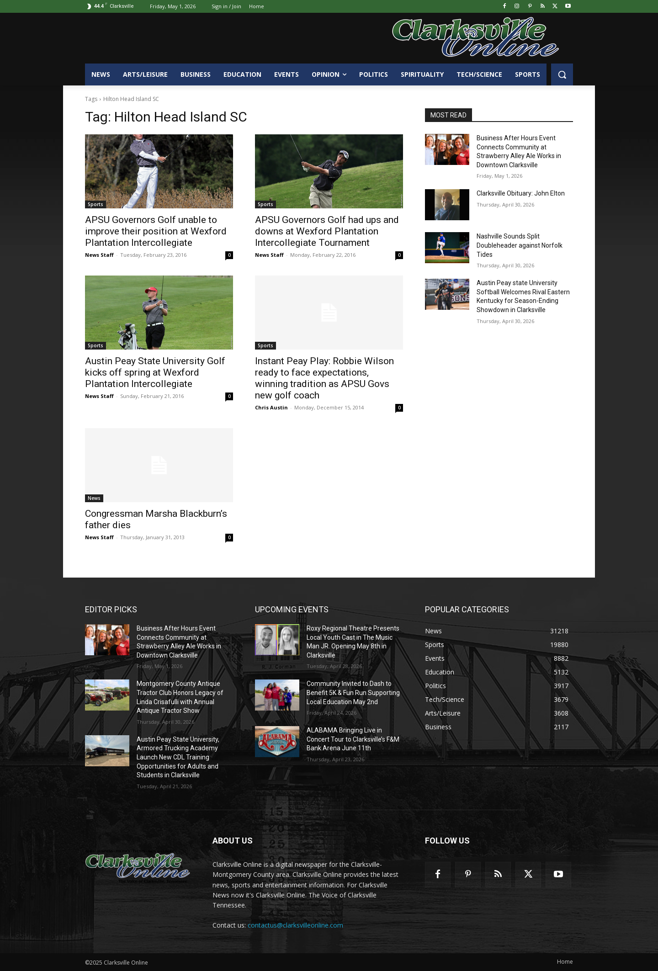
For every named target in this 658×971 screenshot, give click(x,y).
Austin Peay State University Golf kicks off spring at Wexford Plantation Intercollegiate (155, 372)
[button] (562, 74)
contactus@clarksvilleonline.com (295, 925)
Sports (95, 204)
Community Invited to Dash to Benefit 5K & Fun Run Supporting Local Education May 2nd (353, 692)
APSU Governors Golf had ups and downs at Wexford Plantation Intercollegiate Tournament (327, 231)
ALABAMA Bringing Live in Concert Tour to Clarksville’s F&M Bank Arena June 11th (353, 739)
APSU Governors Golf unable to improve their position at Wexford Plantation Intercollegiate (156, 231)
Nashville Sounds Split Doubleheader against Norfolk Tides (519, 245)
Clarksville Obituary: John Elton (521, 193)
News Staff (99, 254)
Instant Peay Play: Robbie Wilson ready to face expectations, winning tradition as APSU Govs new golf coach (324, 378)
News (94, 498)
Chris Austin (271, 407)
